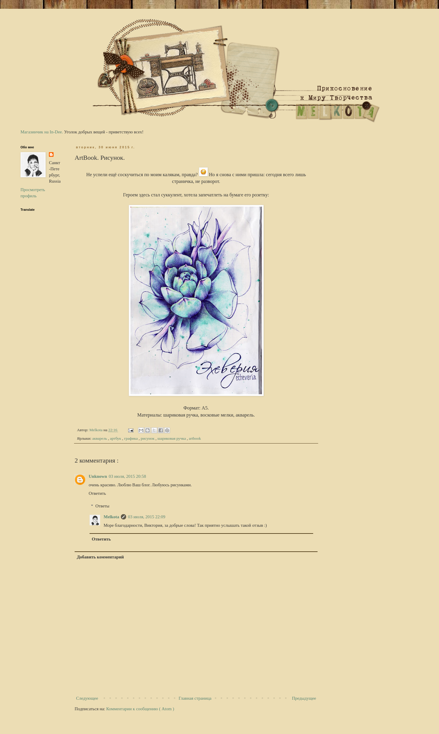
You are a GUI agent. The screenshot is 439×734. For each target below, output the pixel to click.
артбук (116, 438)
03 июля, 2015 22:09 (146, 516)
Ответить (97, 493)
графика (131, 438)
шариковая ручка (172, 438)
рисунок (148, 438)
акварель (100, 438)
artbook (195, 438)
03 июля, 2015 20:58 (127, 476)
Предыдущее (304, 698)
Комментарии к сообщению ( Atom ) (140, 708)
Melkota (111, 516)
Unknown (98, 476)
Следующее (87, 698)
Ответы (102, 506)
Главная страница (195, 698)
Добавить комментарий (100, 557)
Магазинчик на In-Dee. (41, 132)
